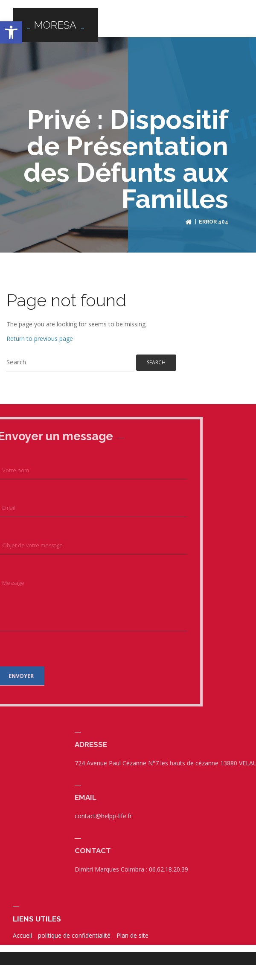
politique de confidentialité (74, 931)
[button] (11, 32)
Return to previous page (39, 334)
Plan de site (132, 931)
